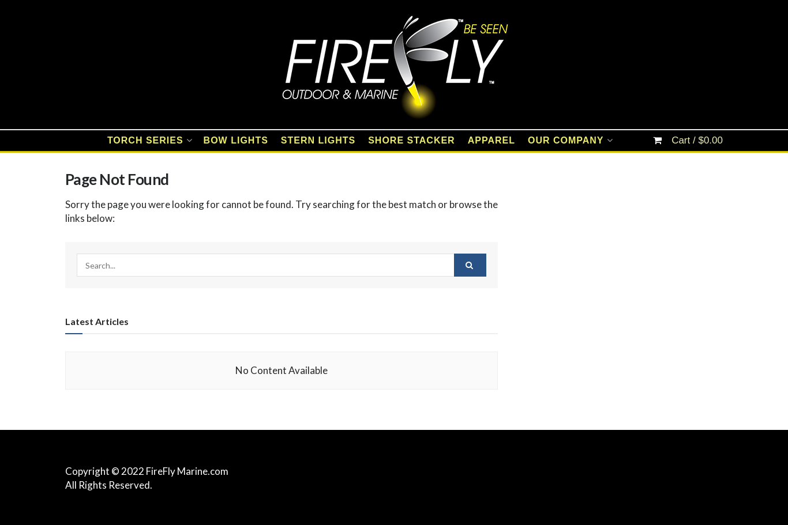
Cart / (697, 140)
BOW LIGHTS (236, 140)
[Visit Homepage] (394, 64)
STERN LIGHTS (318, 140)
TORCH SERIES (145, 140)
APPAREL (491, 140)
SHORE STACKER (411, 140)
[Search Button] (470, 265)
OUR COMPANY (566, 140)
